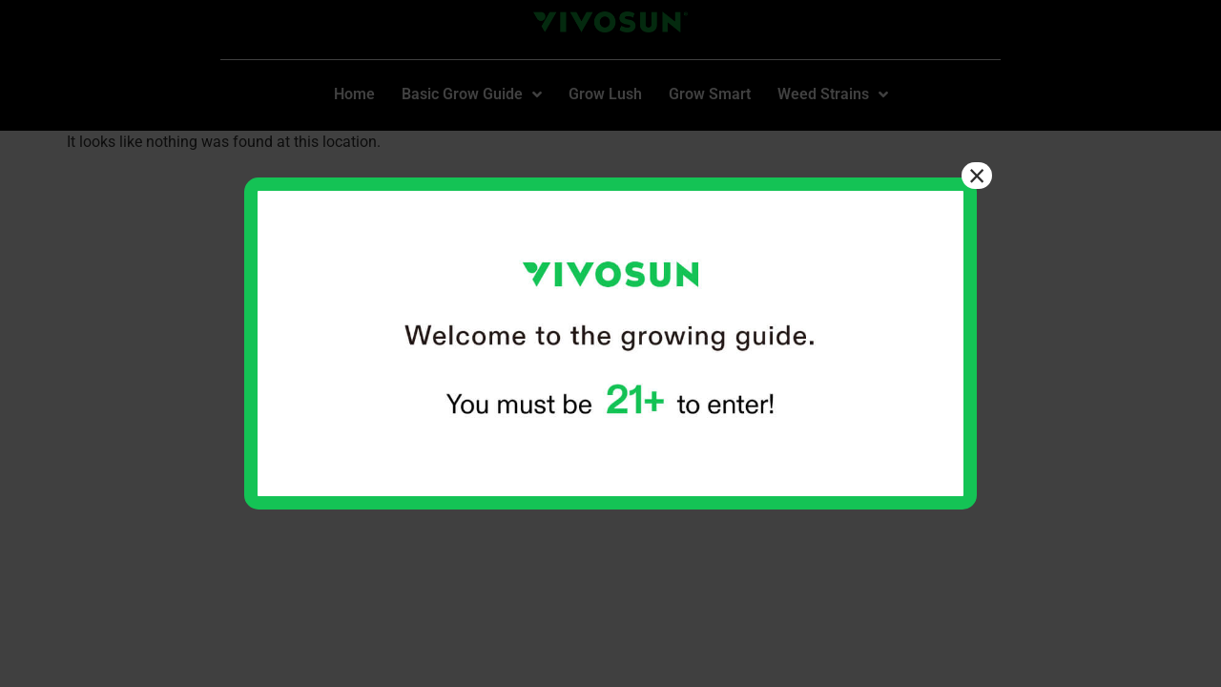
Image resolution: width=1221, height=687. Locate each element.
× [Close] (976, 175)
